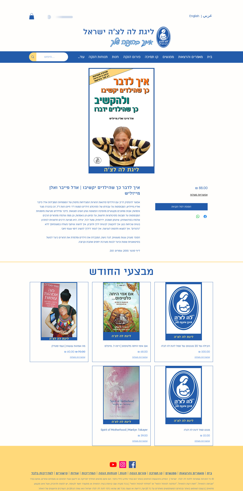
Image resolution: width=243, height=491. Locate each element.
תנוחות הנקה (107, 473)
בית (209, 473)
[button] (31, 16)
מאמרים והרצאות (191, 473)
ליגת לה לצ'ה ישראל (118, 32)
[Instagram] (122, 464)
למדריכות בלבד (42, 473)
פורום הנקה (137, 473)
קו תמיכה (156, 473)
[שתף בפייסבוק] (205, 216)
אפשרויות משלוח (199, 195)
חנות (123, 473)
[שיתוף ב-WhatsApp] (198, 216)
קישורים (62, 473)
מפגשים (170, 473)
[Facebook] (132, 464)
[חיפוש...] (55, 56)
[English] (194, 16)
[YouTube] (113, 464)
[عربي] (207, 15)
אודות (75, 473)
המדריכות (89, 473)
